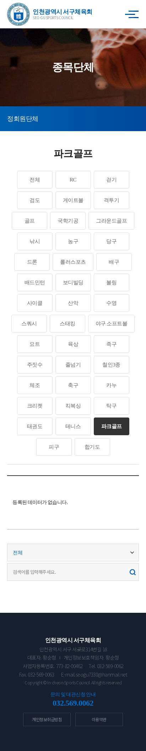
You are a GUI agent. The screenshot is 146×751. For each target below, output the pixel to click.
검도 (34, 200)
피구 (54, 447)
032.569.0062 (73, 703)
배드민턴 (35, 282)
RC (73, 180)
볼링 (111, 282)
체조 (34, 385)
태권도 (35, 426)
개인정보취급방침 (47, 719)
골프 (30, 221)
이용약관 (99, 719)
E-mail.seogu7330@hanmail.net (94, 674)
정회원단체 (22, 118)
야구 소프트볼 (111, 323)
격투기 (111, 200)
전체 (34, 180)
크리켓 (35, 406)
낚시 (34, 241)
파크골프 (111, 426)
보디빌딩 (73, 282)
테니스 (73, 426)
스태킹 (67, 323)
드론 (32, 262)
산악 (73, 303)
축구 (73, 385)
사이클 (35, 303)
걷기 (111, 180)
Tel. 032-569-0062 (105, 665)
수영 (111, 303)
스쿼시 (29, 323)
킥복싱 (73, 406)
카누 (111, 385)
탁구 (111, 406)
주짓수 (35, 365)
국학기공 (68, 221)
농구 (73, 241)
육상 (73, 344)
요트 (34, 344)
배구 (114, 262)
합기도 (92, 447)
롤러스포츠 (73, 262)
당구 (111, 241)
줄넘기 (73, 365)
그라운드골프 (111, 221)
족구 (111, 344)
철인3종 (111, 365)
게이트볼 (73, 200)
